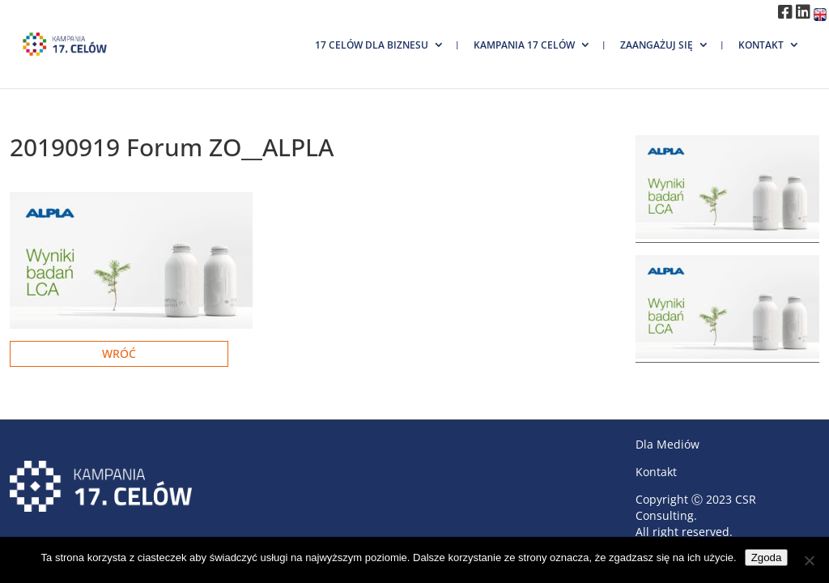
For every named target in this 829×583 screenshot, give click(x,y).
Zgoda (766, 557)
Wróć (119, 353)
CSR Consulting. (696, 507)
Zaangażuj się (656, 45)
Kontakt (761, 45)
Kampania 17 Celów (524, 45)
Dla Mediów (667, 444)
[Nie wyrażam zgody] (809, 560)
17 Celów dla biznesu (371, 45)
